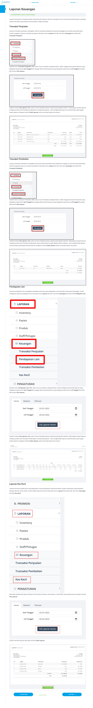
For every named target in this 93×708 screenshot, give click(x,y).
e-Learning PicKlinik (15, 14)
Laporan (23, 14)
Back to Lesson (42, 695)
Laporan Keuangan (30, 14)
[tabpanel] (47, 353)
